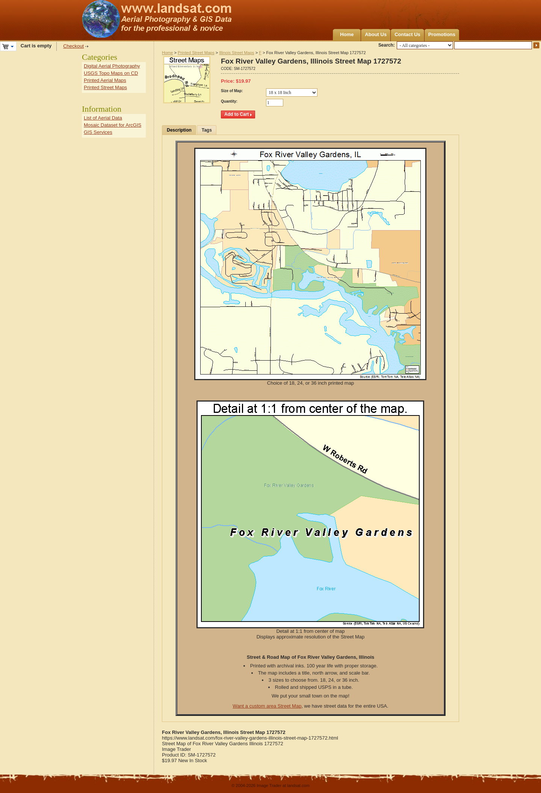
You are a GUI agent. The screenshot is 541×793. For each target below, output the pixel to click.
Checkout (73, 46)
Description (179, 130)
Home (347, 34)
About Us (376, 34)
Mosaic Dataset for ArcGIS (112, 125)
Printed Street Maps (196, 52)
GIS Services (98, 132)
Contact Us (407, 34)
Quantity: (229, 101)
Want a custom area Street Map (267, 706)
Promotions (441, 34)
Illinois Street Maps (236, 52)
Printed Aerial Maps (105, 80)
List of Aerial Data (103, 118)
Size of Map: (232, 91)
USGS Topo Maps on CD (111, 73)
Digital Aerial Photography (112, 66)
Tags (207, 130)
